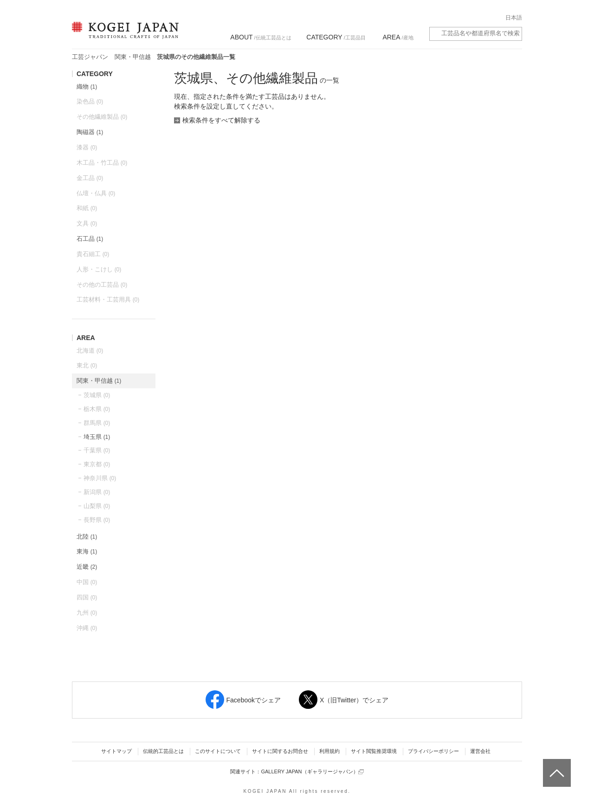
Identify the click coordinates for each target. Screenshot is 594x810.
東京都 (97, 464)
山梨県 (97, 505)
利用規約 (329, 751)
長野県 (97, 519)
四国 (87, 597)
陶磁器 (90, 132)
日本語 (513, 17)
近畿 (87, 566)
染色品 (90, 101)
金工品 (90, 177)
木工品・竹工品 (102, 162)
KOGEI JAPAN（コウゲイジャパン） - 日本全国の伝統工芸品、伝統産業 (123, 36)
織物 (87, 86)
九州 (87, 612)
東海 (87, 551)
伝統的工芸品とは (163, 751)
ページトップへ (555, 765)
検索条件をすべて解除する (221, 120)
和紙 (87, 208)
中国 (87, 582)
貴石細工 (93, 254)
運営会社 (480, 751)
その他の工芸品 (102, 284)
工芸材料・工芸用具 (108, 299)
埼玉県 (97, 436)
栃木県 (97, 408)
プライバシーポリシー (433, 751)
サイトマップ (116, 751)
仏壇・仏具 (96, 193)
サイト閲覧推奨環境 (374, 751)
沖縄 (87, 627)
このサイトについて (218, 751)
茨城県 (97, 395)
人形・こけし (99, 269)
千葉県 (97, 450)
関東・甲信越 (133, 56)
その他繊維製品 (102, 116)
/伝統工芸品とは (260, 37)
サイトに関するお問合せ (280, 751)
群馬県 (97, 422)
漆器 (87, 147)
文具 (87, 223)
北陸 (87, 536)
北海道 (90, 350)
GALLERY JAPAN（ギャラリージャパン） (312, 772)
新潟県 (97, 492)
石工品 (90, 238)
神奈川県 (100, 478)
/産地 (397, 37)
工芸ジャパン (90, 56)
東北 (87, 365)
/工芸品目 (335, 37)
